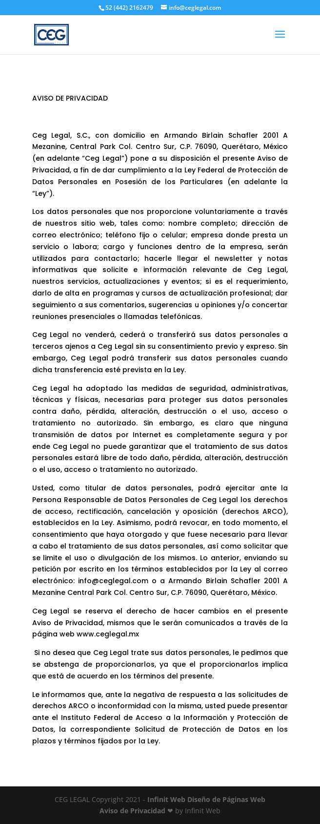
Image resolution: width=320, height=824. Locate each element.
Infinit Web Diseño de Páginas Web (206, 799)
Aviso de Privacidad (132, 810)
